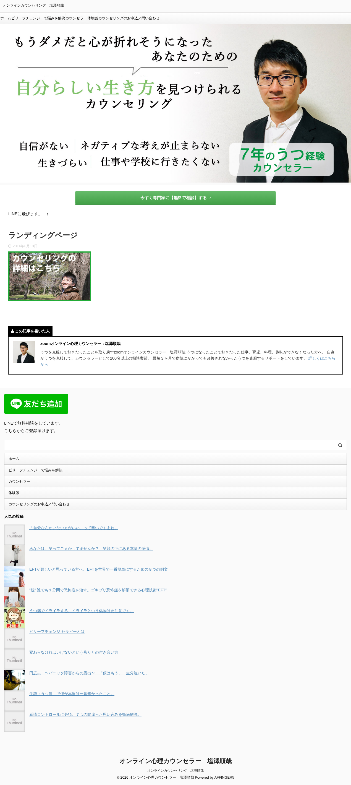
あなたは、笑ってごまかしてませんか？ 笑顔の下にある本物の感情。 (91, 548)
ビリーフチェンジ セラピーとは (57, 631)
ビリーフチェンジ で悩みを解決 (38, 18)
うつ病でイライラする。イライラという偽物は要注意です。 (81, 611)
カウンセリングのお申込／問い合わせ (128, 18)
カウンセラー (76, 18)
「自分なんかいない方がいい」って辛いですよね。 (73, 528)
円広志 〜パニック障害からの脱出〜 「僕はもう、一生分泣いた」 (89, 673)
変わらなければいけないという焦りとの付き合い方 (73, 652)
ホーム (5, 18)
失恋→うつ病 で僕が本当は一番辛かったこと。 (71, 694)
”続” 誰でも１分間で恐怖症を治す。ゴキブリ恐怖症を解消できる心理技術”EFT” (98, 590)
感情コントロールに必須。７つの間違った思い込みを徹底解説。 (85, 714)
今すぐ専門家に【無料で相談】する (175, 197)
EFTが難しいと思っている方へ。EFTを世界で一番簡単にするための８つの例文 (98, 569)
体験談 (92, 18)
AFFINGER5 (224, 777)
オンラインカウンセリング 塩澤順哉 (175, 770)
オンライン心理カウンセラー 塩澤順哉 (175, 760)
